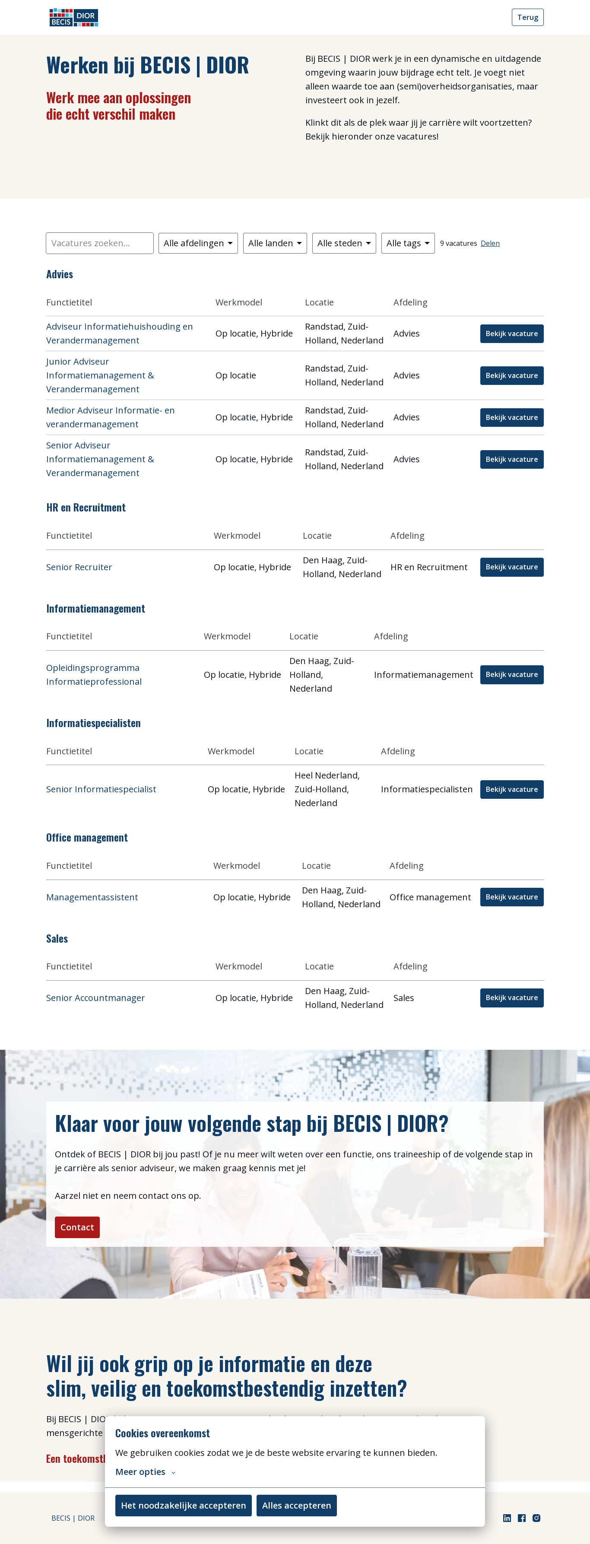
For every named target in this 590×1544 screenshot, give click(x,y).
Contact (82, 1232)
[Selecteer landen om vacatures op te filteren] (275, 243)
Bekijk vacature (512, 333)
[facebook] (521, 1518)
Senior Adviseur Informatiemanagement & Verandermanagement (100, 459)
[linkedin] (507, 1518)
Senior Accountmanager (95, 998)
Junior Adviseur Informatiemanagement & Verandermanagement (100, 375)
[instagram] (536, 1518)
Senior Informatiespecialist (101, 789)
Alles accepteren (296, 1505)
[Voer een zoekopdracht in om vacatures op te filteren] (99, 243)
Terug (527, 17)
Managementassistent (92, 897)
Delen (490, 243)
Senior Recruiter (79, 567)
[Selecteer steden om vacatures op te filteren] (344, 243)
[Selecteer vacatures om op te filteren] (198, 243)
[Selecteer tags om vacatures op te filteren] (408, 243)
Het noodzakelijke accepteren (183, 1505)
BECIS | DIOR (73, 1518)
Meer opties (145, 1472)
